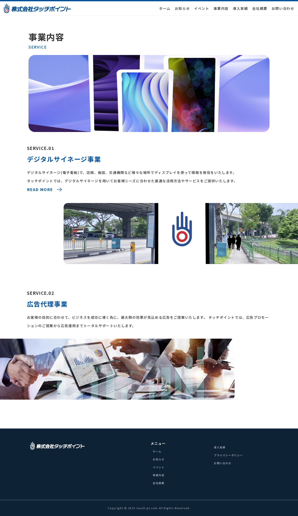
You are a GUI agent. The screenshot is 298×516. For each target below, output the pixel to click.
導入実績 (240, 8)
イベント (201, 8)
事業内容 (221, 8)
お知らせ (182, 8)
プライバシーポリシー (228, 455)
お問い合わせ (283, 8)
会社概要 (259, 8)
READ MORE (45, 189)
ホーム (165, 8)
